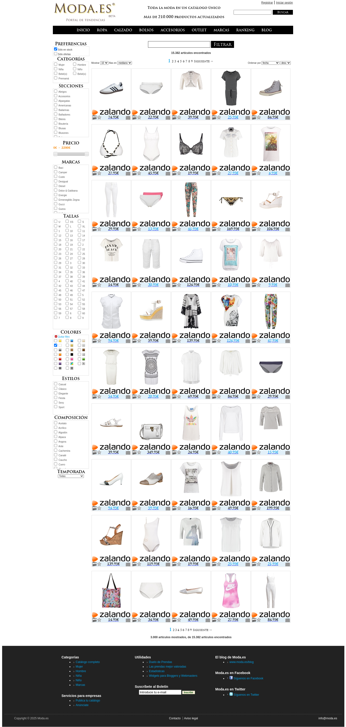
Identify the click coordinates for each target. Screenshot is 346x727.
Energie (63, 195)
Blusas (62, 128)
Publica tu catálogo (88, 700)
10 (71, 231)
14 (83, 235)
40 (71, 281)
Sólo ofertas (64, 54)
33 (83, 267)
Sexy (61, 402)
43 (71, 286)
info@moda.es (327, 718)
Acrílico (62, 428)
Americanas (64, 105)
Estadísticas (157, 671)
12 (60, 235)
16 (71, 240)
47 (83, 290)
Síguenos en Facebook (246, 678)
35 (71, 272)
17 (83, 240)
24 (71, 254)
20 (60, 249)
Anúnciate (82, 705)
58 (83, 309)
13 (71, 235)
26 (60, 258)
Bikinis (62, 119)
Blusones (63, 133)
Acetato (62, 423)
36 (83, 272)
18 (60, 245)
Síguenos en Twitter (244, 694)
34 (60, 272)
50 (60, 299)
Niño (79, 69)
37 (60, 277)
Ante (60, 446)
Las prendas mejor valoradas (167, 666)
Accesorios (64, 96)
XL (83, 226)
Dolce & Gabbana (68, 190)
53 (60, 304)
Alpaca (62, 437)
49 (71, 295)
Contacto (175, 718)
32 (71, 267)
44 (83, 286)
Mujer (62, 65)
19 (71, 245)
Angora (62, 441)
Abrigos (62, 91)
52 (83, 299)
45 (60, 290)
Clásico (63, 389)
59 (60, 313)
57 (71, 309)
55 (83, 304)
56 (60, 309)
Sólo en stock (65, 49)
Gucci (62, 204)
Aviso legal (191, 718)
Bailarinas (64, 110)
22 (83, 249)
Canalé (62, 455)
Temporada (71, 471)
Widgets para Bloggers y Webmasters (173, 675)
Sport (61, 407)
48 (60, 295)
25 (83, 254)
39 (83, 277)
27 (71, 258)
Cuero (62, 464)
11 (83, 231)
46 (71, 290)
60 (83, 313)
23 (60, 254)
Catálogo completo (88, 662)
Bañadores (64, 114)
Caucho (63, 460)
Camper (63, 172)
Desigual (63, 181)
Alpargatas (64, 101)
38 (71, 277)
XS (71, 222)
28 (83, 258)
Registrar (267, 2)
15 (60, 240)
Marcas (80, 685)
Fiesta (62, 398)
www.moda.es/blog (241, 662)
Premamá (64, 78)
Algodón (62, 432)
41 (83, 281)
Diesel (62, 186)
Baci (61, 168)
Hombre (81, 65)
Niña (61, 69)
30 (83, 263)
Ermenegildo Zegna (69, 200)
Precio (71, 143)
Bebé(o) (63, 74)
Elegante (63, 393)
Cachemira (64, 451)
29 (60, 263)
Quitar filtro (64, 336)
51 (71, 299)
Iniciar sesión (284, 2)
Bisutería (63, 123)
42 (60, 286)
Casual (62, 384)
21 (71, 249)
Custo (62, 177)
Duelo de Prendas (160, 662)
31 (60, 267)
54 (71, 304)
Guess (62, 209)
